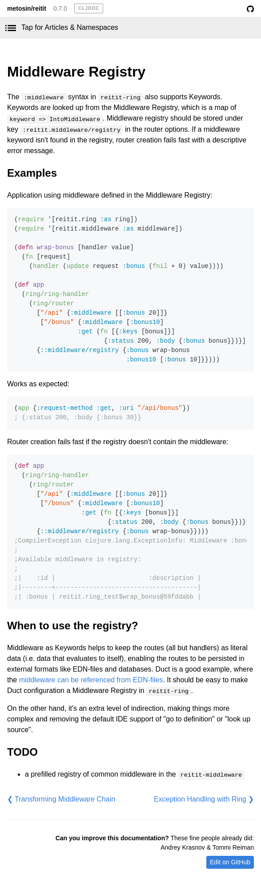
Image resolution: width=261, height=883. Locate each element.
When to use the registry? (72, 626)
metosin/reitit (26, 8)
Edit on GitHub (230, 862)
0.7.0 (60, 8)
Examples (32, 173)
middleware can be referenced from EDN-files (91, 680)
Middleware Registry (76, 72)
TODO (22, 752)
